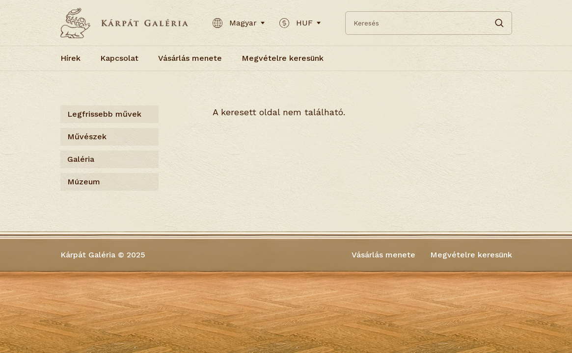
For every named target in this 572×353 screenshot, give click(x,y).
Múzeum (83, 181)
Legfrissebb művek (104, 114)
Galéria (80, 159)
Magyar (239, 23)
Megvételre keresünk (283, 58)
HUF (300, 23)
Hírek (70, 58)
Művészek (87, 136)
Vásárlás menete (190, 58)
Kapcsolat (119, 58)
